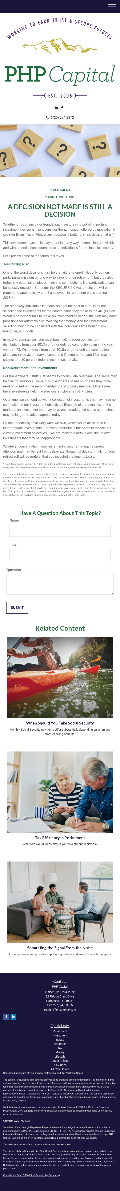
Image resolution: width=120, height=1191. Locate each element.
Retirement (60, 1031)
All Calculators (60, 1069)
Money (60, 1052)
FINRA (22, 1131)
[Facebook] (62, 108)
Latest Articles (60, 1060)
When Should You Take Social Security (60, 723)
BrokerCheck (76, 1073)
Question (13, 570)
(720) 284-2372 (60, 117)
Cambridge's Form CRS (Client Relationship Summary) (31, 1175)
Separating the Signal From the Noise (60, 947)
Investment (60, 1035)
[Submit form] (17, 608)
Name (14, 520)
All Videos (60, 1065)
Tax (60, 1048)
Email (14, 545)
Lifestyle (60, 1056)
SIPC (29, 1131)
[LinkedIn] (56, 108)
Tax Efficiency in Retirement (60, 837)
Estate (60, 1039)
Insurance (59, 1044)
